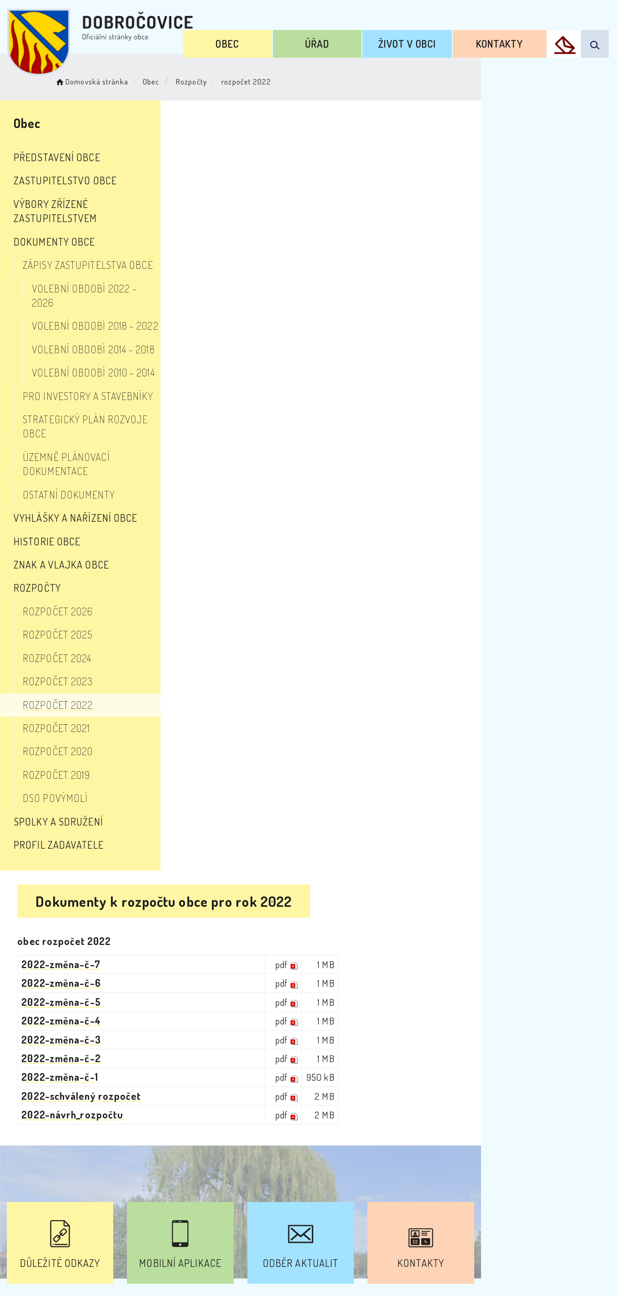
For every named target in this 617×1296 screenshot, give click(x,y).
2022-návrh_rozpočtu (281, 344)
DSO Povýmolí (55, 741)
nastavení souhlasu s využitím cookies (507, 1273)
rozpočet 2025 (58, 577)
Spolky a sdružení (58, 764)
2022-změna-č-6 (269, 213)
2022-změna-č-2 (269, 288)
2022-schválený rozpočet (289, 326)
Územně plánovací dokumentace (100, 414)
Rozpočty (203, 79)
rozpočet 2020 (58, 694)
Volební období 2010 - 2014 (93, 343)
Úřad (352, 40)
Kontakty (507, 40)
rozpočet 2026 (58, 554)
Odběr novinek (310, 1213)
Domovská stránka (103, 79)
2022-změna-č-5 (269, 232)
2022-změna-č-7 (269, 194)
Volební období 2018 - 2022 (95, 297)
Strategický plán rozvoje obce (98, 390)
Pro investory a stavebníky (88, 367)
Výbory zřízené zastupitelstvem (94, 204)
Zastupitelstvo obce (65, 180)
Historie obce (47, 484)
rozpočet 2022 (58, 647)
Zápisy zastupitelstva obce (88, 250)
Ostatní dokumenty (69, 437)
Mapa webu (381, 1213)
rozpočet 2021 (56, 670)
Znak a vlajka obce (61, 507)
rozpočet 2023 (58, 624)
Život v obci (428, 40)
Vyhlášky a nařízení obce (75, 460)
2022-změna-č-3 (269, 269)
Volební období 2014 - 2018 (93, 320)
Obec (276, 40)
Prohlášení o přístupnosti (210, 1213)
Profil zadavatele (59, 787)
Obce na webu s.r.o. (447, 1257)
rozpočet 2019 (56, 717)
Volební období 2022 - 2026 (96, 273)
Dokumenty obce (54, 227)
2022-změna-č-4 (269, 250)
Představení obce (57, 157)
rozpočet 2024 (57, 600)
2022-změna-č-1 (268, 307)
